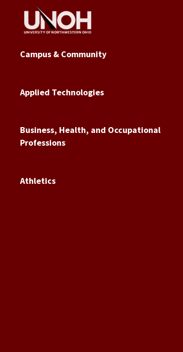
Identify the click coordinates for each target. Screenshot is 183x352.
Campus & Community (63, 54)
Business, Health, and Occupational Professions (90, 136)
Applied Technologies (62, 92)
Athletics (38, 180)
